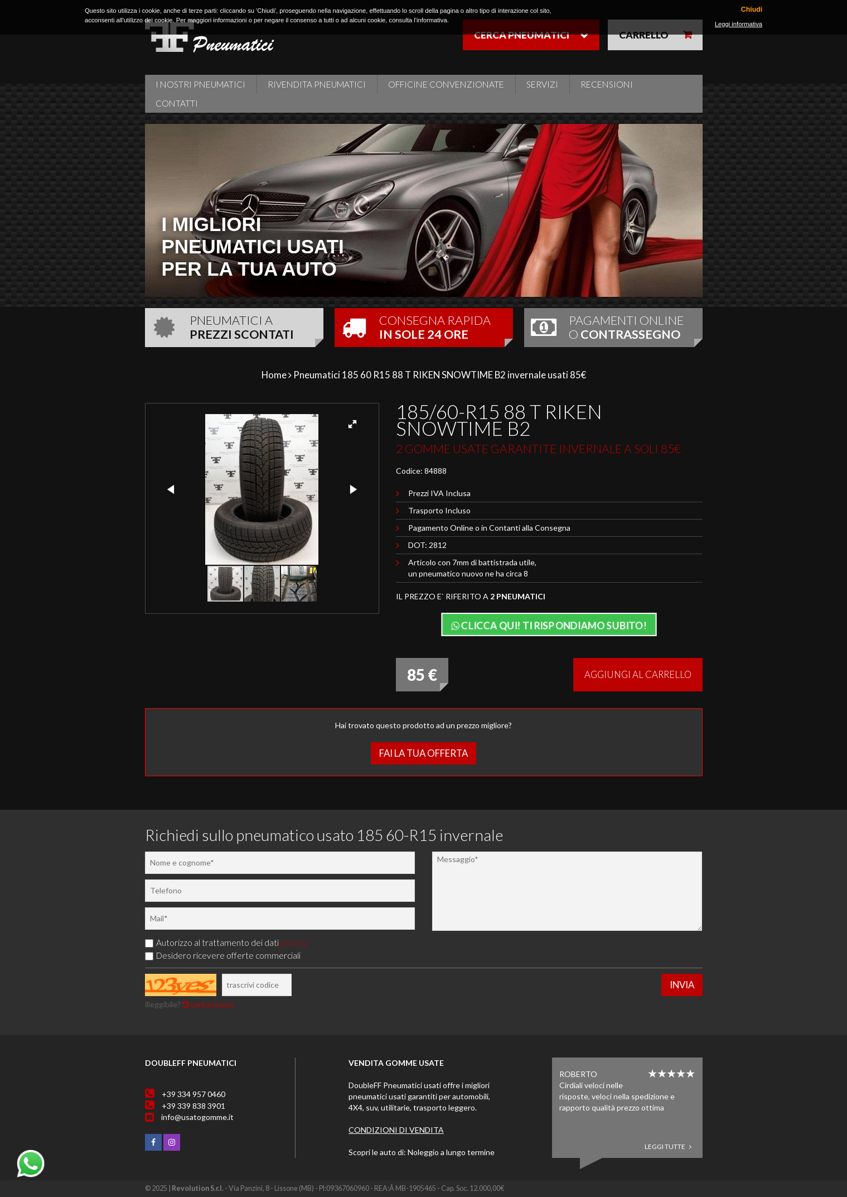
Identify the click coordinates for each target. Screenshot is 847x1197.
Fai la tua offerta (423, 753)
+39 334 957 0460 (193, 1094)
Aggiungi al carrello (637, 674)
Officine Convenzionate (446, 84)
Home (274, 375)
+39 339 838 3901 (193, 1106)
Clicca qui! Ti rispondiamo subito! (549, 625)
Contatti (177, 103)
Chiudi (751, 9)
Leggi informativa (738, 24)
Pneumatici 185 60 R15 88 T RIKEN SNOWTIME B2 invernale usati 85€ (439, 375)
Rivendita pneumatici (317, 84)
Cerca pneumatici (521, 35)
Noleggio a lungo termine (451, 1152)
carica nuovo (208, 1004)
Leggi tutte (668, 1146)
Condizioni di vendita (396, 1129)
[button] (352, 424)
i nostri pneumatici (200, 84)
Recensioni (606, 84)
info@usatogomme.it (197, 1117)
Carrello (644, 35)
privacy (293, 943)
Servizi (542, 84)
